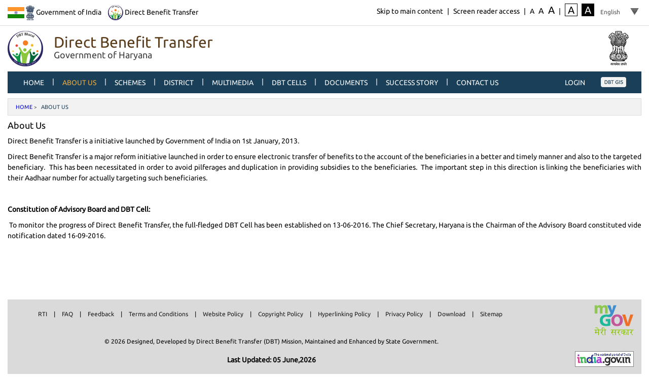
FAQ (67, 314)
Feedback (101, 314)
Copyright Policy (280, 314)
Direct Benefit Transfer (153, 12)
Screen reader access (486, 11)
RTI (42, 314)
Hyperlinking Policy (344, 314)
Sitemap (491, 314)
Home (24, 107)
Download (451, 314)
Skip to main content (410, 11)
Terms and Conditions (158, 314)
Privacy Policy (404, 314)
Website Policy (223, 314)
